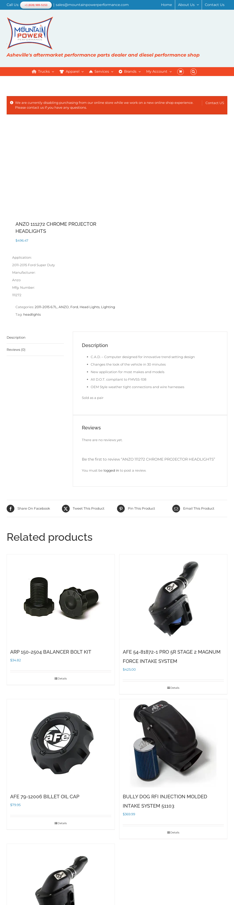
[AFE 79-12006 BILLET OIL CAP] (61, 743)
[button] (193, 71)
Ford (74, 307)
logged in (111, 470)
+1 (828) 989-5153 (36, 5)
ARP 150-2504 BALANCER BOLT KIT (50, 652)
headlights (32, 314)
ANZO (64, 307)
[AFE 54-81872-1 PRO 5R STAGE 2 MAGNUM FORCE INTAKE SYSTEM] (173, 598)
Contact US (214, 103)
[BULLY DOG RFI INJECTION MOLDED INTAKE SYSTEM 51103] (173, 743)
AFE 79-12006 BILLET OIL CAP (44, 796)
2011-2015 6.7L (46, 307)
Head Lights (90, 307)
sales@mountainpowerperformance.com (92, 5)
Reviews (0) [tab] (16, 349)
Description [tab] (16, 337)
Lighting (108, 307)
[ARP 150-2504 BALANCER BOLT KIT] (61, 598)
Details (62, 678)
